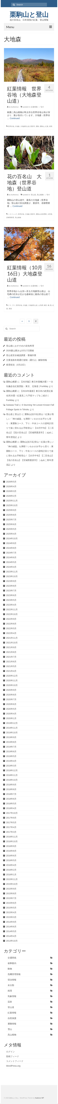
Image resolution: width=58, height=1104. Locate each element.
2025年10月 (12, 505)
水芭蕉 (50, 214)
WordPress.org (13, 1066)
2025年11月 (12, 500)
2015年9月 (11, 889)
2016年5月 (11, 860)
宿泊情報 (12, 980)
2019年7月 (11, 747)
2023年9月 (11, 581)
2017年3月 (11, 832)
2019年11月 (12, 728)
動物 (10, 969)
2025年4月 (11, 534)
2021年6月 (11, 661)
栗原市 (32, 126)
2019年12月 (12, 723)
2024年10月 (12, 538)
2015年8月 (11, 893)
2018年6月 (11, 799)
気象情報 (12, 996)
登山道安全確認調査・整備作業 (21, 355)
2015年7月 (11, 898)
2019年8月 (11, 742)
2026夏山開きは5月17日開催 (20, 350)
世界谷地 (11, 126)
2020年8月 (11, 694)
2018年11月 (12, 775)
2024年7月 (11, 552)
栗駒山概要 (11, 381)
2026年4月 (11, 486)
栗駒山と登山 (29, 14)
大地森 (17, 126)
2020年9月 (11, 690)
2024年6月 (11, 557)
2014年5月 (11, 931)
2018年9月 (11, 784)
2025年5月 (11, 529)
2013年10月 (12, 941)
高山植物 (40, 195)
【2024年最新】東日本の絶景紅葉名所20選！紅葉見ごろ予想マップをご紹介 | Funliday (29, 395)
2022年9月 (11, 619)
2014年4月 (11, 936)
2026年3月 (11, 491)
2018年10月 (12, 780)
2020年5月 (11, 709)
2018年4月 (11, 808)
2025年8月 (11, 515)
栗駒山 (42, 126)
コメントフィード (14, 1061)
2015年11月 (12, 879)
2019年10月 (12, 732)
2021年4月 (11, 671)
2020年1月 (11, 718)
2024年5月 (11, 562)
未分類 (11, 985)
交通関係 (12, 958)
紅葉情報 (34, 107)
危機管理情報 (14, 974)
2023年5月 (11, 600)
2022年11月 (12, 609)
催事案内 (12, 963)
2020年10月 (12, 685)
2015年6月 (11, 903)
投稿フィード (12, 1056)
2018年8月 (11, 789)
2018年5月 (11, 803)
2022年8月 (11, 623)
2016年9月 (11, 846)
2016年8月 (11, 851)
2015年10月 (12, 884)
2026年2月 (11, 496)
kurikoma (14, 107)
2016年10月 (12, 841)
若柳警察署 (10, 217)
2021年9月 (11, 647)
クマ (9, 305)
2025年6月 (11, 524)
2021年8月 (11, 652)
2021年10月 (12, 642)
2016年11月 (12, 836)
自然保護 (12, 1018)
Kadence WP (39, 1098)
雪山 (10, 1029)
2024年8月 (11, 548)
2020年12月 (12, 676)
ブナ (13, 305)
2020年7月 (11, 699)
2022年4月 (11, 633)
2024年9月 (11, 543)
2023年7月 (11, 590)
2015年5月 (11, 907)
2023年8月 (11, 586)
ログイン (10, 1051)
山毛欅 (40, 305)
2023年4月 (11, 605)
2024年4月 (11, 567)
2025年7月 (11, 519)
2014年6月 (11, 926)
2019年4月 (11, 761)
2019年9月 (11, 737)
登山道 (33, 195)
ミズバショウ (12, 214)
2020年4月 (11, 713)
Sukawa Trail (12, 405)
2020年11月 (12, 680)
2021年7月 (11, 657)
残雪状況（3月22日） (16, 365)
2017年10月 (12, 813)
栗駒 (37, 126)
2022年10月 (12, 614)
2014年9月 (11, 922)
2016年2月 (11, 870)
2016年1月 (11, 874)
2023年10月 (12, 576)
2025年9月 (11, 510)
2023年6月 (11, 595)
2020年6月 (11, 704)
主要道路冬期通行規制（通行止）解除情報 (26, 360)
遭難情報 (12, 1023)
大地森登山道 (25, 126)
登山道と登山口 (13, 414)
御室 (45, 305)
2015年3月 (11, 917)
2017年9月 (11, 818)
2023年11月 (12, 571)
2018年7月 (11, 794)
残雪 (10, 990)
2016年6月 (11, 855)
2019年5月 (11, 756)
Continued (15, 118)
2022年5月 (11, 628)
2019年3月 (11, 765)
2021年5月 (11, 666)
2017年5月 (11, 822)
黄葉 (10, 308)
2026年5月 (11, 481)
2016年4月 (11, 865)
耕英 (50, 126)
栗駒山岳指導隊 (41, 214)
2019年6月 (11, 751)
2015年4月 (11, 912)
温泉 (10, 1001)
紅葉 (46, 126)
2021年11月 (12, 638)
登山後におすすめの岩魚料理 (20, 346)
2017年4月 (11, 827)
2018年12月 (12, 770)
